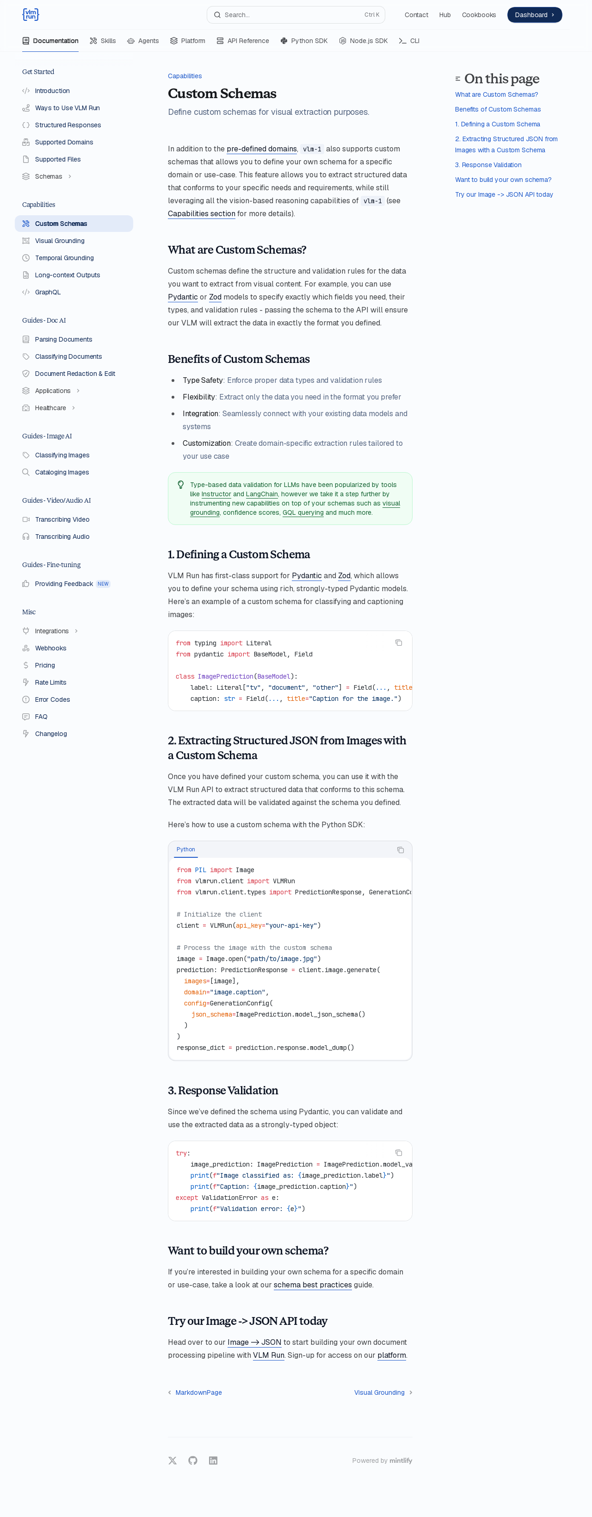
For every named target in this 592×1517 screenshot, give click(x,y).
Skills (103, 44)
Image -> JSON (255, 1342)
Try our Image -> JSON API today (504, 194)
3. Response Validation (488, 165)
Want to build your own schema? (503, 179)
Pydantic (183, 297)
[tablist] (280, 850)
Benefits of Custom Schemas (498, 109)
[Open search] (296, 14)
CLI (409, 44)
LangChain (262, 494)
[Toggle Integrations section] (74, 631)
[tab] (186, 849)
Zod (215, 297)
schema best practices (313, 1285)
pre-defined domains (262, 149)
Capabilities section (201, 213)
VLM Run (268, 1355)
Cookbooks (479, 15)
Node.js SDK (363, 44)
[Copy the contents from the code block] (399, 643)
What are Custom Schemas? (496, 94)
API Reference (242, 44)
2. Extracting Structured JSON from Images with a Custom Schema (506, 144)
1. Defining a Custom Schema (497, 124)
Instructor (216, 494)
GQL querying (303, 512)
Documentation (50, 44)
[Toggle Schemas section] (74, 176)
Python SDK (304, 44)
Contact (416, 15)
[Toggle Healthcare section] (74, 408)
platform (391, 1355)
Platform (187, 44)
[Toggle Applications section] (74, 390)
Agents (143, 44)
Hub (445, 15)
